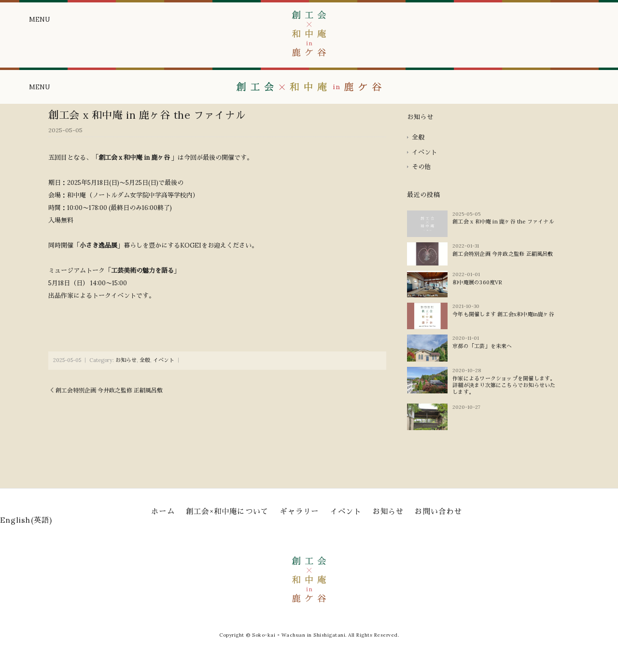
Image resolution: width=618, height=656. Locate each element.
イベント (163, 360)
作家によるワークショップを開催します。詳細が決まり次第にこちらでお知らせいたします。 (503, 385)
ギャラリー (299, 511)
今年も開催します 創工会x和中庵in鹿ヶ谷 (503, 314)
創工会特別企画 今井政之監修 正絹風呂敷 (502, 254)
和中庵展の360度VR (477, 282)
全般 (145, 360)
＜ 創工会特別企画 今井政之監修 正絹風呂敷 (105, 390)
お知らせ (126, 360)
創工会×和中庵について (227, 511)
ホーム (163, 511)
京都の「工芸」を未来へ (482, 346)
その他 (421, 167)
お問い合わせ (438, 511)
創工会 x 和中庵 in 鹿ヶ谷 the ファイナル (503, 221)
